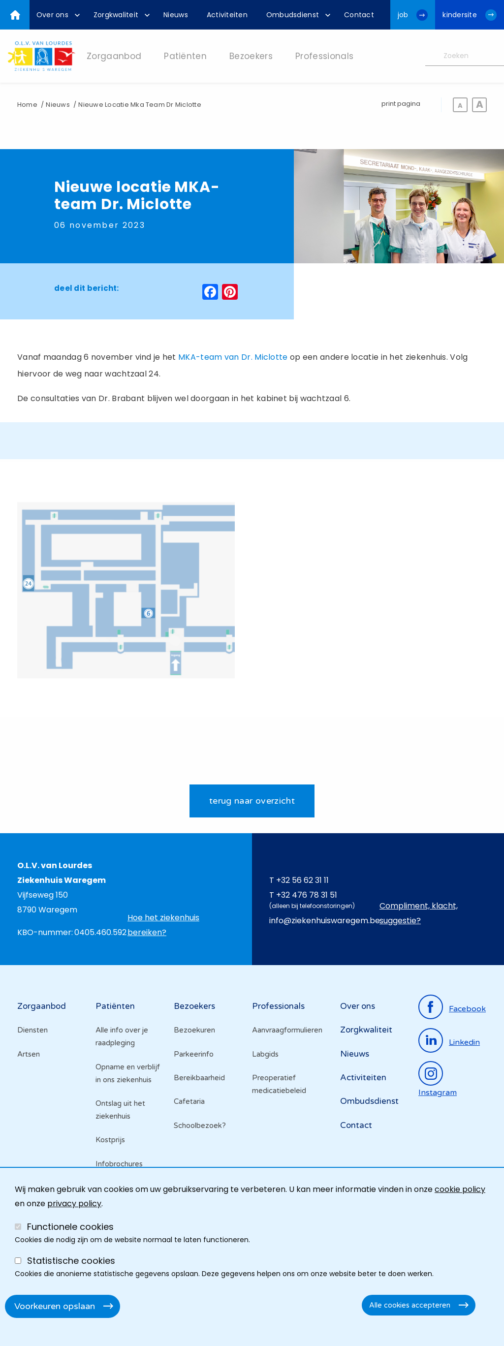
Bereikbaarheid (199, 1079)
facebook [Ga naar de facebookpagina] (467, 1010)
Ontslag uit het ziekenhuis (120, 1112)
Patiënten (115, 1008)
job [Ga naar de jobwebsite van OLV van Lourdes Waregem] (403, 15)
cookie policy (460, 1189)
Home (27, 104)
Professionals (278, 1008)
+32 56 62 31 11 (302, 881)
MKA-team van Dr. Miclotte (233, 357)
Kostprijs (110, 1141)
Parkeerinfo (194, 1055)
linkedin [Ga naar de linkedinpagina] (464, 1044)
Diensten (32, 1032)
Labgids (265, 1055)
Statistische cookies (71, 1260)
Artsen (28, 1055)
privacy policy (74, 1203)
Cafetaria (189, 1103)
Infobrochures (119, 1165)
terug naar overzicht (252, 802)
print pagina (400, 103)
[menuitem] (55, 15)
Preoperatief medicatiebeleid (279, 1086)
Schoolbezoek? (200, 1127)
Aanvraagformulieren (287, 1032)
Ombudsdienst (369, 1103)
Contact (356, 1127)
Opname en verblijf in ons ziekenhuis (127, 1075)
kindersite (459, 15)
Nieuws (57, 104)
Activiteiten (363, 1079)
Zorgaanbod (41, 1008)
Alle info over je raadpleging (121, 1038)
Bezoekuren (194, 1032)
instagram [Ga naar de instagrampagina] (437, 1094)
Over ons (357, 1008)
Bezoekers (194, 1008)
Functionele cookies (70, 1227)
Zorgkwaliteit (366, 1032)
